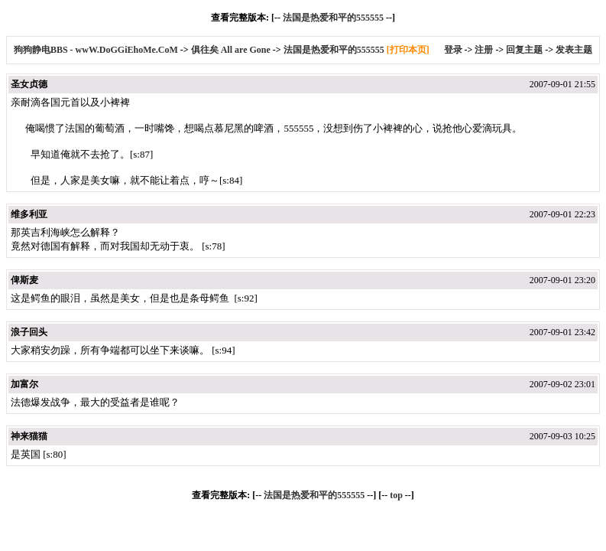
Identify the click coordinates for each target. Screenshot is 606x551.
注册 (484, 49)
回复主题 (524, 49)
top (396, 495)
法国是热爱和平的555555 (333, 17)
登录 (453, 49)
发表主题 (574, 49)
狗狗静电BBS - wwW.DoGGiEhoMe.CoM (97, 49)
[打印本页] (408, 49)
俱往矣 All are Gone (231, 49)
